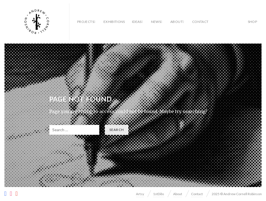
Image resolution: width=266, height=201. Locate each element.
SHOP (252, 22)
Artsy (140, 194)
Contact (200, 22)
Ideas (137, 22)
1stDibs (158, 194)
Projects (85, 22)
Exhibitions (114, 22)
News (156, 22)
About (176, 22)
